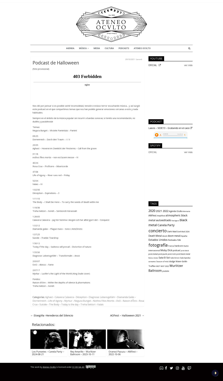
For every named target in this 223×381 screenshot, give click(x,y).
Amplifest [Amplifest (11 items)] (161, 215)
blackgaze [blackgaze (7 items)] (175, 221)
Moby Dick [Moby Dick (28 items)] (166, 250)
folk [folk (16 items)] (179, 240)
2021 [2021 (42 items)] (159, 211)
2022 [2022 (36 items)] (165, 211)
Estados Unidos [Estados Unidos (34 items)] (158, 239)
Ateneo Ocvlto (142, 48)
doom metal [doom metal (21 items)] (174, 235)
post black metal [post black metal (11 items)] (183, 254)
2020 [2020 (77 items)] (151, 211)
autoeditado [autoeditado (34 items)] (163, 220)
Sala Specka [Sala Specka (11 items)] (185, 258)
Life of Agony (55, 300)
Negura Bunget (82, 300)
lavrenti (139, 59)
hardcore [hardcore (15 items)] (179, 245)
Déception (81, 297)
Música (83, 48)
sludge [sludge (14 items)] (172, 261)
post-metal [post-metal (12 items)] (153, 254)
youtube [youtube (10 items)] (165, 271)
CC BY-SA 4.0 (78, 367)
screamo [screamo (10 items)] (152, 261)
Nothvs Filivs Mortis (103, 300)
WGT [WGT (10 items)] (158, 266)
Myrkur (68, 300)
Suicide (43, 304)
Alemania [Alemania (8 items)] (186, 211)
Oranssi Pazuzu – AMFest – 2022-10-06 (123, 353)
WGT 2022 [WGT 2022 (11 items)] (165, 266)
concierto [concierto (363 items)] (157, 231)
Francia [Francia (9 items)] (171, 246)
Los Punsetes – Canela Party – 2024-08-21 (48, 353)
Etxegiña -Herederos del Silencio (51, 315)
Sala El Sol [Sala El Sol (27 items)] (164, 257)
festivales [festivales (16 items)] (172, 240)
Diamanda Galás (125, 297)
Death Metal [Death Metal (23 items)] (155, 235)
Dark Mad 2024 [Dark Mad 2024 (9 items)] (183, 231)
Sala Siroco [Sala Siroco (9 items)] (174, 258)
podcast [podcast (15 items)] (176, 250)
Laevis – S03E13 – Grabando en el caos (170, 128)
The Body (54, 304)
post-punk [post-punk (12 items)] (162, 254)
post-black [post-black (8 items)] (185, 250)
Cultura (109, 48)
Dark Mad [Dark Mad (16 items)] (172, 231)
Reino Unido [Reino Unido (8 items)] (153, 258)
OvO (118, 300)
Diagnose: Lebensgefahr (102, 297)
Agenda (70, 48)
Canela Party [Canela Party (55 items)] (166, 225)
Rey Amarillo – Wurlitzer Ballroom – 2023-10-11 (83, 353)
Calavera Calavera (64, 297)
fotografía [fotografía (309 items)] (158, 245)
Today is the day (70, 304)
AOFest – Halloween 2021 (127, 315)
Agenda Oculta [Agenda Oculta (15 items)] (175, 211)
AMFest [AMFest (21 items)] (152, 215)
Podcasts (124, 48)
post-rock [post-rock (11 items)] (172, 254)
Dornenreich (39, 300)
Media (97, 48)
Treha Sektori (87, 304)
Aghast (49, 297)
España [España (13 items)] (184, 236)
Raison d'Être (130, 300)
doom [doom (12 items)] (164, 236)
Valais (100, 304)
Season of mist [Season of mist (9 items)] (162, 261)
